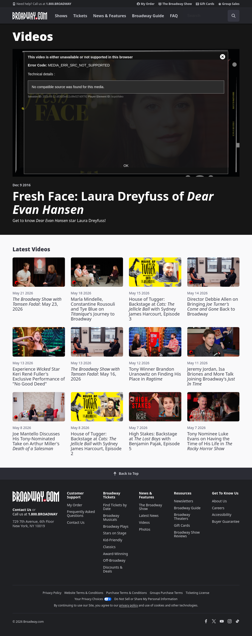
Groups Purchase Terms (166, 593)
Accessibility (221, 514)
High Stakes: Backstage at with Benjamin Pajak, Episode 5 (154, 441)
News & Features (109, 16)
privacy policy (128, 605)
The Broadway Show (175, 4)
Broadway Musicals (111, 517)
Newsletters (183, 501)
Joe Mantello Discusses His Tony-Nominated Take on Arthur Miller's (36, 441)
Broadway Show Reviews (187, 534)
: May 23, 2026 (37, 304)
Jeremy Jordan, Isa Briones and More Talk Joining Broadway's (211, 376)
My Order (146, 4)
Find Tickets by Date (115, 507)
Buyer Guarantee (225, 521)
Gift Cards (205, 4)
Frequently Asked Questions (81, 513)
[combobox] (211, 16)
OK (126, 166)
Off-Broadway (114, 560)
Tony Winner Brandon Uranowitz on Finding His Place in (155, 374)
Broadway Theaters (182, 516)
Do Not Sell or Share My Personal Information (146, 599)
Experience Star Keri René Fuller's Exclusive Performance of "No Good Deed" (39, 376)
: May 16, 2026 (95, 374)
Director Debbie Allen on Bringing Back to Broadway (212, 306)
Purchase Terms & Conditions (126, 593)
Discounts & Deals (113, 569)
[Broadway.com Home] (30, 15)
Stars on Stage (114, 533)
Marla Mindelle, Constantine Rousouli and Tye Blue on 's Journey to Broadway (93, 309)
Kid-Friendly (112, 540)
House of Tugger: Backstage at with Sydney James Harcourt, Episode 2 (96, 443)
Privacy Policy (52, 593)
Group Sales (228, 4)
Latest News (149, 515)
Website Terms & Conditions (83, 593)
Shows (61, 16)
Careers (218, 508)
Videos (144, 522)
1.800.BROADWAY (42, 4)
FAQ (174, 16)
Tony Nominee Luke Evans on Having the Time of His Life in (209, 441)
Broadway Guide (148, 16)
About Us (219, 501)
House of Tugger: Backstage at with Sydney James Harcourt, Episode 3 (154, 309)
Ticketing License (197, 593)
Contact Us (22, 509)
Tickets (80, 16)
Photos (144, 529)
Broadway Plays (115, 526)
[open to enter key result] (233, 16)
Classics (109, 546)
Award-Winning (115, 553)
